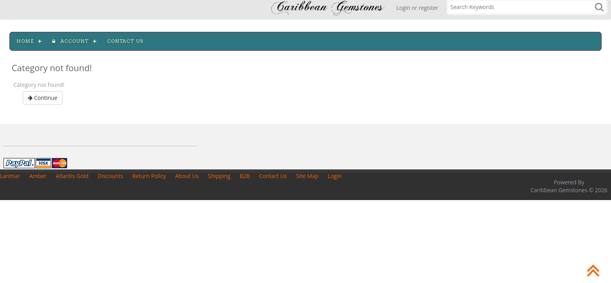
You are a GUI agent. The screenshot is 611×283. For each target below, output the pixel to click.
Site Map (307, 176)
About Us (187, 176)
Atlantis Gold (72, 176)
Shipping (219, 176)
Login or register (417, 7)
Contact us (125, 41)
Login (335, 176)
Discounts (110, 176)
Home (25, 41)
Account (70, 41)
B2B (245, 176)
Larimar (10, 176)
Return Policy (149, 176)
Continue (42, 97)
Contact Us (273, 176)
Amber (37, 176)
